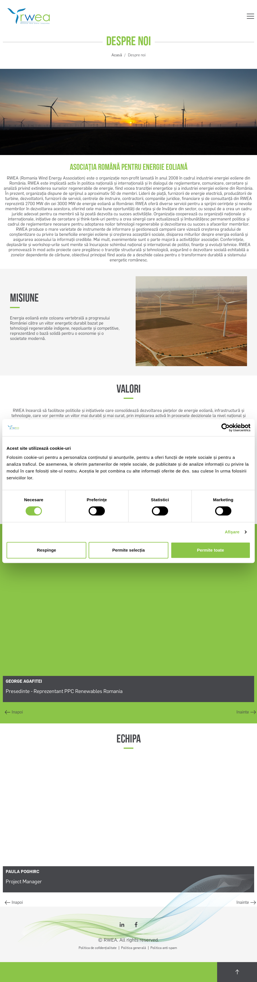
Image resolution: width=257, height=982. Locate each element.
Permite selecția (128, 550)
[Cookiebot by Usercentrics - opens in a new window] (225, 427)
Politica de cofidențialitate (98, 948)
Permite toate (210, 550)
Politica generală (133, 948)
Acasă (116, 55)
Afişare (232, 531)
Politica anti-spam (163, 948)
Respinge (46, 550)
